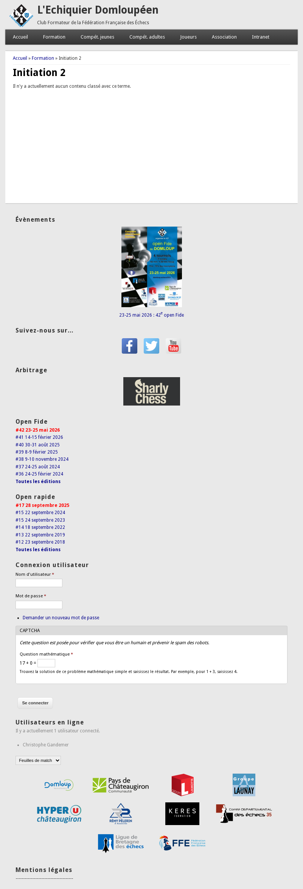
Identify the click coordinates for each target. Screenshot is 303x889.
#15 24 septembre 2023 (40, 520)
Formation (54, 37)
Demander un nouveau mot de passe (61, 617)
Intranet (260, 37)
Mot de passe (31, 596)
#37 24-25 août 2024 (38, 466)
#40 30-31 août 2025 (38, 445)
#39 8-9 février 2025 (37, 452)
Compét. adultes (147, 37)
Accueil (20, 37)
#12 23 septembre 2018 (40, 542)
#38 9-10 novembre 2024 (42, 459)
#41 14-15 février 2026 (39, 437)
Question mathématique (46, 654)
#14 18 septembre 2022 (40, 527)
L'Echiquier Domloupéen (97, 10)
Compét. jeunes (97, 37)
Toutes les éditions (38, 481)
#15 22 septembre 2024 (40, 512)
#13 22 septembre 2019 (40, 535)
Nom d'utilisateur (35, 574)
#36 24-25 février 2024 (39, 474)
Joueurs (188, 37)
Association (224, 37)
